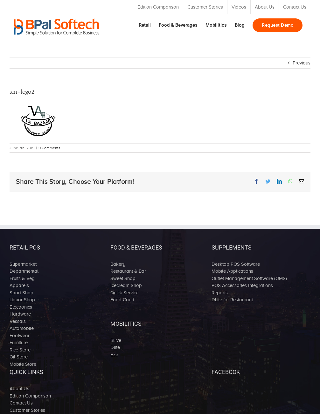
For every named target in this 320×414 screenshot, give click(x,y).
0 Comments (49, 148)
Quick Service (124, 292)
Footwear (20, 335)
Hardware (20, 314)
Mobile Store (23, 364)
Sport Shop (21, 292)
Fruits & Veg (22, 278)
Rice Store (20, 349)
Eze (114, 354)
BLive (115, 340)
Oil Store (19, 356)
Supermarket (23, 264)
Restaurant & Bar (128, 271)
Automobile (22, 328)
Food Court (122, 299)
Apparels (19, 285)
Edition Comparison (30, 395)
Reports (220, 292)
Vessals (18, 321)
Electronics (21, 307)
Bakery (117, 264)
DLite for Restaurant (232, 299)
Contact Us (21, 402)
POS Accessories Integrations (242, 285)
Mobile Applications (232, 271)
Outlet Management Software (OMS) (249, 278)
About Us (19, 388)
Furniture (19, 342)
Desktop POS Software (236, 264)
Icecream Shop (126, 285)
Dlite (115, 347)
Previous (301, 62)
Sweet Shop (123, 278)
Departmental (24, 271)
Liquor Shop (22, 299)
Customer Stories (27, 410)
